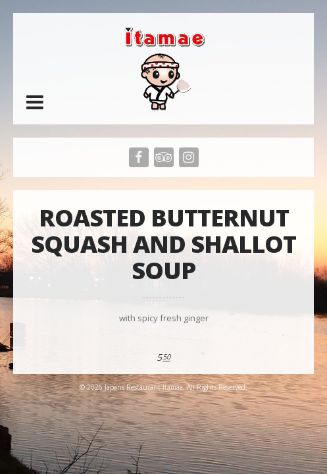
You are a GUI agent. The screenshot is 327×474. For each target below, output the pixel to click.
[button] (34, 102)
